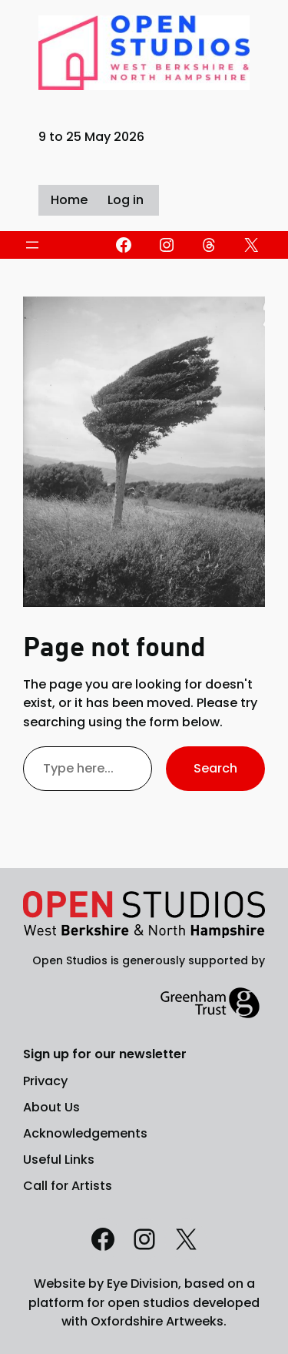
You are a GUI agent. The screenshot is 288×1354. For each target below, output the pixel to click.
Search (215, 768)
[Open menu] (32, 245)
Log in (126, 200)
